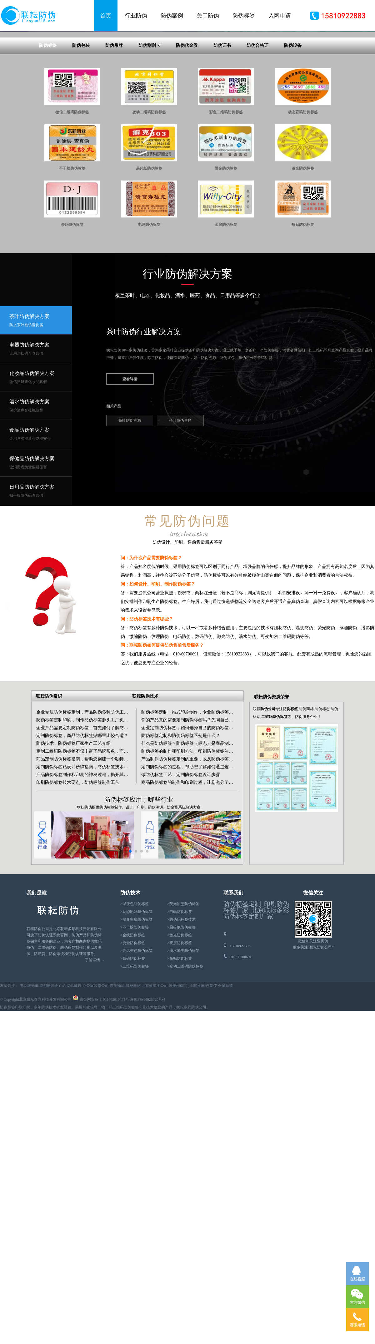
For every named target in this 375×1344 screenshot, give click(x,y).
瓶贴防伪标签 (303, 284)
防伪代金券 (187, 105)
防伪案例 (172, 15)
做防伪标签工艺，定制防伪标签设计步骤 (180, 834)
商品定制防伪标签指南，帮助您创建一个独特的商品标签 (91, 819)
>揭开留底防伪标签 (136, 979)
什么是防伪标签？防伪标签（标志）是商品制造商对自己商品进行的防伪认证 (215, 803)
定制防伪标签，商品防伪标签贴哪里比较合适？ (82, 795)
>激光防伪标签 (179, 995)
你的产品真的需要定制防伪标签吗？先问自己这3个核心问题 (199, 780)
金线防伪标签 (226, 284)
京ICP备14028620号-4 (147, 1059)
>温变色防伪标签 (134, 964)
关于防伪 (208, 15)
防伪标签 (243, 15)
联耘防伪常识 (49, 756)
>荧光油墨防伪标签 (183, 964)
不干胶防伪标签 (72, 228)
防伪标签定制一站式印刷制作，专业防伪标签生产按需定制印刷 (202, 772)
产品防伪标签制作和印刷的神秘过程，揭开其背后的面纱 (91, 834)
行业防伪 (136, 15)
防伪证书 (222, 105)
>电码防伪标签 (179, 971)
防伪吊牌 (114, 105)
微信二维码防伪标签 (72, 172)
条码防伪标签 (72, 284)
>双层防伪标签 (179, 1003)
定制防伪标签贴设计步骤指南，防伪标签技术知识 (84, 826)
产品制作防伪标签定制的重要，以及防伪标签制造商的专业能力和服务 (209, 819)
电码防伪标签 (149, 284)
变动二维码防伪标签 (149, 172)
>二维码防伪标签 (134, 1026)
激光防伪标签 (303, 228)
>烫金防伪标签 (132, 1003)
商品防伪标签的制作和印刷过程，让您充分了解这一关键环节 (200, 842)
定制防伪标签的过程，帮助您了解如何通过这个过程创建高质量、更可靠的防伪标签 (222, 826)
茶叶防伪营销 (180, 480)
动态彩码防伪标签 (303, 172)
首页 (105, 15)
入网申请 (279, 15)
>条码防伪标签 (132, 1018)
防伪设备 (293, 105)
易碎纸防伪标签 (149, 228)
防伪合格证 (257, 105)
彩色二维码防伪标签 (226, 172)
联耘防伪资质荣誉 (271, 756)
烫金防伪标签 (226, 228)
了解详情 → (95, 1020)
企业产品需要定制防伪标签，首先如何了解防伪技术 (86, 787)
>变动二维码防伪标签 (185, 1026)
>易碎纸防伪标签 (181, 987)
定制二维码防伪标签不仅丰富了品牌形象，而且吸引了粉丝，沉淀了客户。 (108, 811)
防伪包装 (81, 105)
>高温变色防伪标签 (136, 1010)
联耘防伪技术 (145, 756)
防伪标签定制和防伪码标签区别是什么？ (180, 795)
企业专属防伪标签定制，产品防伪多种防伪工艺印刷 (86, 772)
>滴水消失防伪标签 (183, 1010)
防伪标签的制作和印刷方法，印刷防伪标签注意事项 (191, 811)
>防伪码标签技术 (181, 979)
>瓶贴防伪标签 (179, 1018)
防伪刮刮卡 (149, 105)
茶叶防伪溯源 (129, 480)
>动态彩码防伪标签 (136, 971)
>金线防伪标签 (132, 995)
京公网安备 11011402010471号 (104, 1059)
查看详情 (130, 439)
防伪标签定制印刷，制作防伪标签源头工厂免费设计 (86, 780)
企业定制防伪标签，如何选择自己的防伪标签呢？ (189, 787)
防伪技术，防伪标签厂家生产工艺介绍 (73, 803)
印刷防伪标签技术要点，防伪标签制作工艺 (77, 842)
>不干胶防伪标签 (134, 987)
